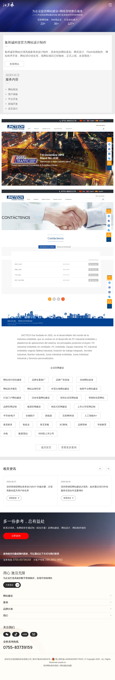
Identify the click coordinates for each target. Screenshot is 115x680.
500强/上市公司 (46, 433)
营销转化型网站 (96, 397)
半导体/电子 (9, 415)
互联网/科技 (68, 415)
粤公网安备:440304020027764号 (69, 659)
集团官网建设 (34, 406)
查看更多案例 (69, 447)
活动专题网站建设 (41, 397)
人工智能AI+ (91, 415)
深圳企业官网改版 (69, 397)
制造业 (26, 424)
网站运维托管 (34, 388)
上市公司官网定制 (86, 406)
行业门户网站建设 (12, 397)
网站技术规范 (10, 388)
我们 (5, 615)
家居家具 (7, 424)
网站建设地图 (66, 665)
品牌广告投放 (62, 379)
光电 (5, 433)
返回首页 (46, 447)
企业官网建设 (57, 367)
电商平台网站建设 (89, 388)
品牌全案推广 (38, 379)
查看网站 (14, 64)
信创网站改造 (86, 379)
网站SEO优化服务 (12, 379)
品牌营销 (82, 424)
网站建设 (8, 595)
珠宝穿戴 (44, 424)
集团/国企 (23, 433)
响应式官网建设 (59, 406)
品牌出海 (8, 609)
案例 (5, 602)
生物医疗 (30, 415)
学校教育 (101, 424)
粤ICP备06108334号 (41, 659)
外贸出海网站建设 (60, 388)
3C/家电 (64, 424)
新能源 (48, 415)
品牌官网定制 (10, 406)
